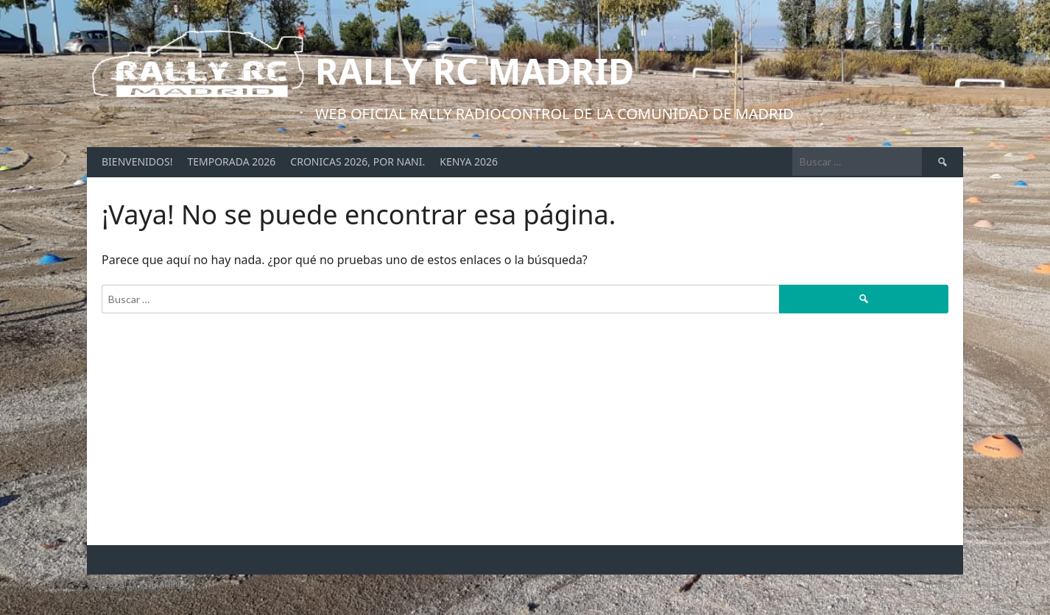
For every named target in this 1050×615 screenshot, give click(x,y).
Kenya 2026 (469, 161)
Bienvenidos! (137, 161)
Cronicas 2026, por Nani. (357, 161)
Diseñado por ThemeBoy (911, 584)
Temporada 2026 (231, 161)
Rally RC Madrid (474, 71)
